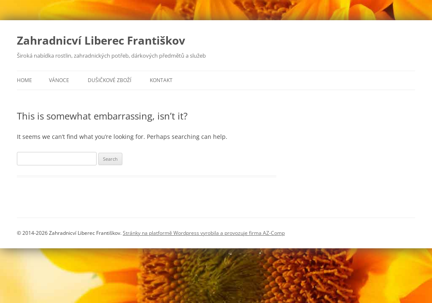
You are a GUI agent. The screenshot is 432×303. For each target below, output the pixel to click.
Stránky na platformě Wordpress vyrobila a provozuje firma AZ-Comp (204, 233)
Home (24, 80)
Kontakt (161, 80)
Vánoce (59, 80)
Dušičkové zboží (109, 80)
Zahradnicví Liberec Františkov (101, 40)
